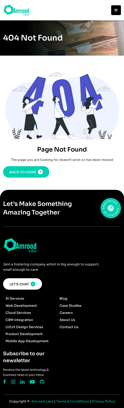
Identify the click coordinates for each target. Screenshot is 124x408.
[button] (116, 10)
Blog (63, 298)
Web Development (21, 306)
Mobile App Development (27, 341)
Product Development (24, 334)
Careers (66, 313)
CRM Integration (19, 320)
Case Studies (71, 306)
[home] (16, 10)
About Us (67, 320)
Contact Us (69, 327)
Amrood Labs (41, 401)
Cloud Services (18, 313)
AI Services (15, 298)
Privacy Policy (103, 401)
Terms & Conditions (73, 401)
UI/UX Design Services (24, 327)
